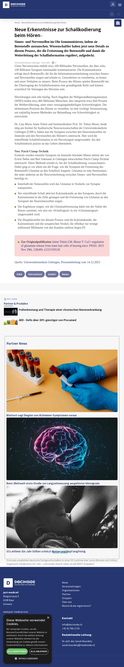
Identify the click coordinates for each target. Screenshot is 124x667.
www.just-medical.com (15, 611)
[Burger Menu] (119, 4)
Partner (66, 594)
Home (17, 22)
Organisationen (70, 590)
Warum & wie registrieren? (76, 605)
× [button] (48, 618)
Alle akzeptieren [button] (17, 651)
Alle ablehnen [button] (39, 651)
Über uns (67, 601)
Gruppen (67, 598)
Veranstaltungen (71, 586)
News (65, 582)
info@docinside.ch (72, 624)
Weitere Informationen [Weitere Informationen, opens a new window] (37, 645)
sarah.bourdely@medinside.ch (78, 645)
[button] (27, 659)
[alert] (27, 639)
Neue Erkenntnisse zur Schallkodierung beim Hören (43, 22)
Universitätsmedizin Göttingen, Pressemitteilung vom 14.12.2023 (62, 262)
